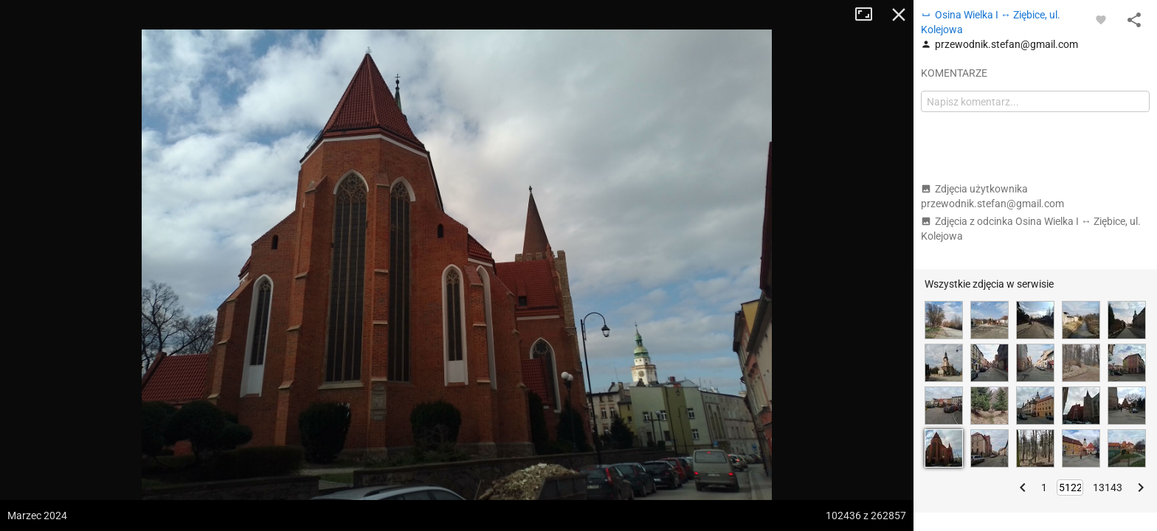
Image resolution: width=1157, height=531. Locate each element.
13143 (1107, 487)
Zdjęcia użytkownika (992, 196)
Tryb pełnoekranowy (869, 15)
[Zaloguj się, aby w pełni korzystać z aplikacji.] (1101, 19)
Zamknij (898, 15)
